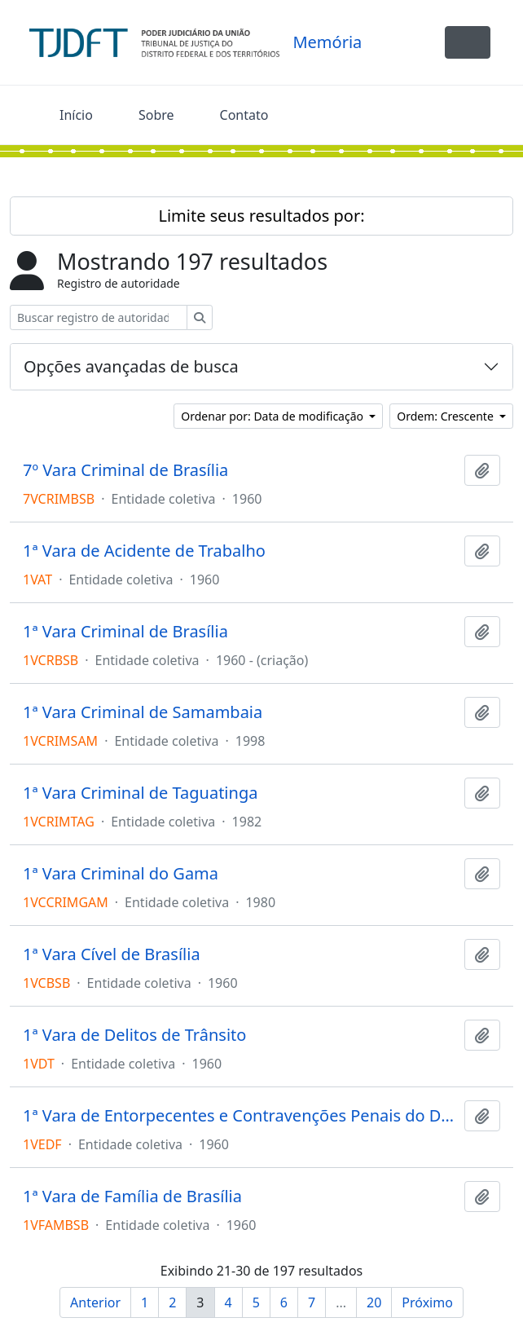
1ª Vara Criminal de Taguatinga (140, 793)
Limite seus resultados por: (261, 216)
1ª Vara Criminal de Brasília (125, 631)
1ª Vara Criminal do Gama (120, 874)
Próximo (427, 1302)
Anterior (95, 1302)
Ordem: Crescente (446, 416)
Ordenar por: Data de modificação (273, 416)
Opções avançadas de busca (131, 366)
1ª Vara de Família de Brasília (132, 1196)
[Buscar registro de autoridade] (98, 317)
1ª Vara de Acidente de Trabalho (144, 551)
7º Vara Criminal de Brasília (125, 470)
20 (374, 1302)
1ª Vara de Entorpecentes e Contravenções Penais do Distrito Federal (240, 1116)
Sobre (156, 115)
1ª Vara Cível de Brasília (111, 954)
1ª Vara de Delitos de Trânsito (134, 1035)
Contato (244, 115)
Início (76, 115)
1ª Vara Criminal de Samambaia (142, 712)
